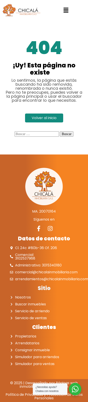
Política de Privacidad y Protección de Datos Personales (44, 396)
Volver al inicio (44, 117)
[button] (66, 10)
